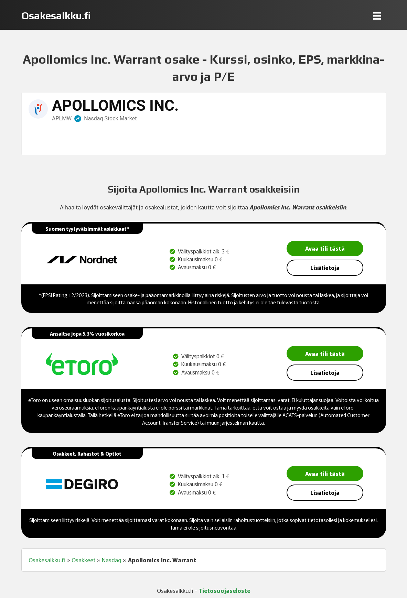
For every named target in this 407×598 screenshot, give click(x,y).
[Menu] (377, 15)
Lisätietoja (325, 267)
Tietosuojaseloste (224, 590)
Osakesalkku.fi (47, 560)
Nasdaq (111, 560)
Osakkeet (83, 560)
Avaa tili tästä (325, 248)
